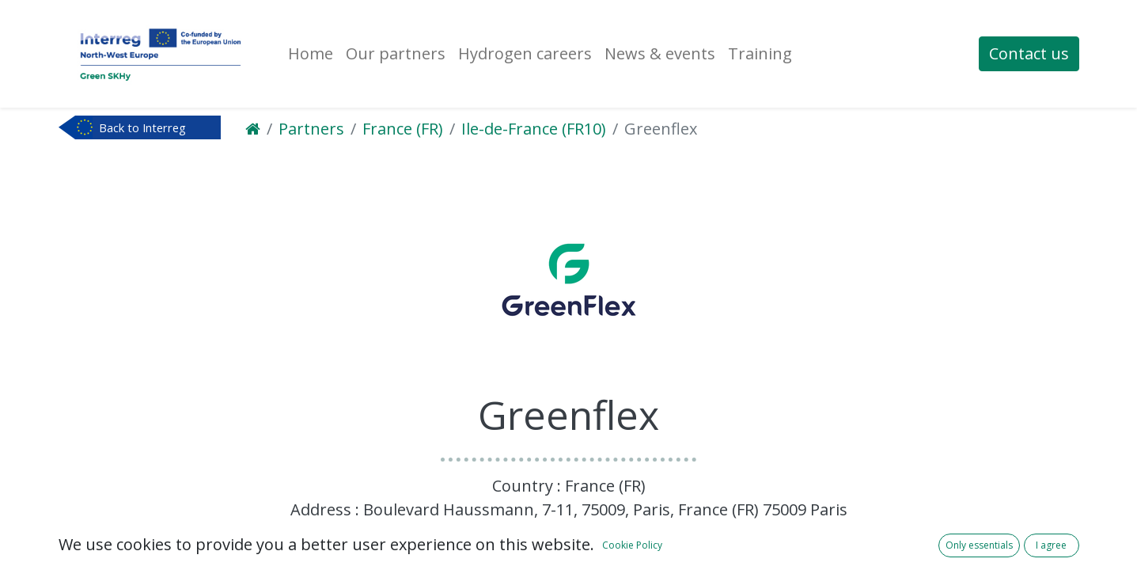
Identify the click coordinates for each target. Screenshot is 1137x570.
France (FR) (402, 128)
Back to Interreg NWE (142, 129)
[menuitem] (310, 54)
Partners (311, 128)
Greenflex (660, 128)
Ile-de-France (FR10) (533, 128)
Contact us (1029, 53)
